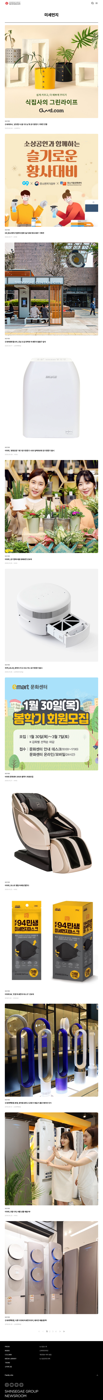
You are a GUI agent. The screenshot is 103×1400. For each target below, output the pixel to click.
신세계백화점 (17, 346)
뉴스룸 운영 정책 (45, 1359)
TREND (7, 1363)
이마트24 (15, 998)
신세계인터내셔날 (18, 672)
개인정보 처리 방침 (45, 1355)
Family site (9, 1375)
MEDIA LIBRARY (10, 1359)
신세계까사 (17, 128)
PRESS (7, 1347)
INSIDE (7, 1351)
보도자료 (7, 121)
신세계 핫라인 (44, 1351)
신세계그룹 (8, 1367)
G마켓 (15, 237)
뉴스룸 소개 (43, 1347)
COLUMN (8, 1355)
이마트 (16, 454)
